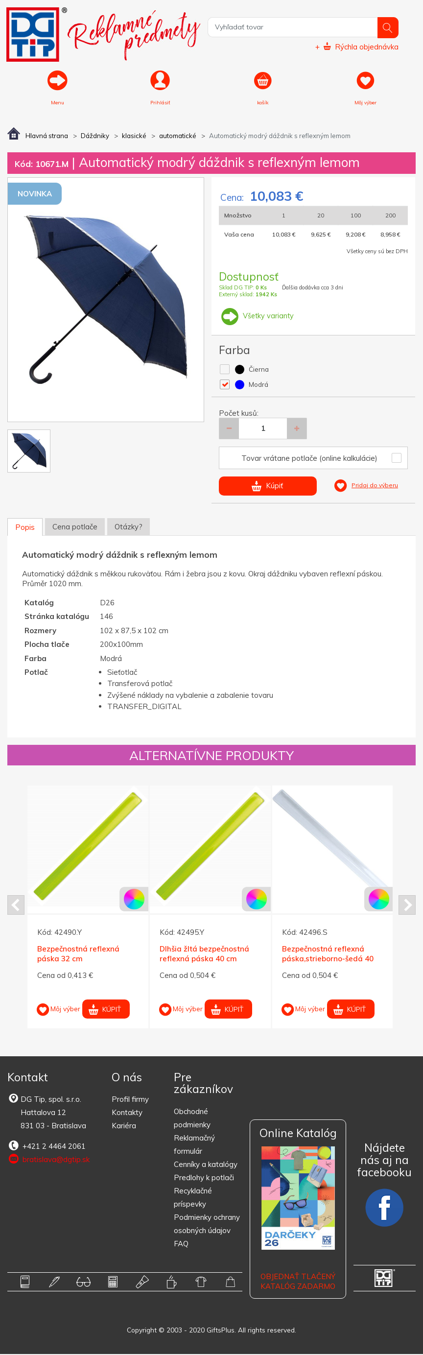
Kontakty (127, 1113)
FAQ (181, 1244)
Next (407, 906)
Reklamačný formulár (194, 1145)
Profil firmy (130, 1100)
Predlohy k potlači (204, 1178)
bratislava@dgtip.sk (48, 1160)
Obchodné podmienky (192, 1118)
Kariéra (124, 1126)
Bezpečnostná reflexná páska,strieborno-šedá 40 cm (328, 959)
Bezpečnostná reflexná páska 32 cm (78, 954)
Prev (15, 906)
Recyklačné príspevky (193, 1198)
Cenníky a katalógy (205, 1164)
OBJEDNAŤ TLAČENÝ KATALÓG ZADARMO (297, 1282)
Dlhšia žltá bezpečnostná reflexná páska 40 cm (204, 954)
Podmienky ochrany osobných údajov (207, 1224)
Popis (25, 527)
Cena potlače (74, 527)
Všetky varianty (257, 316)
